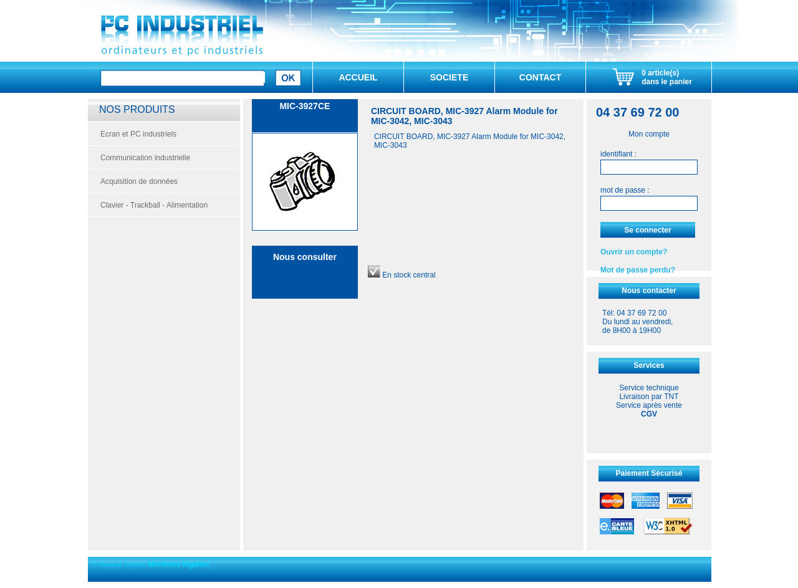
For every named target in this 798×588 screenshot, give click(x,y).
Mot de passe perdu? (637, 270)
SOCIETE (449, 77)
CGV (649, 414)
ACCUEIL (358, 77)
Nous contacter (649, 290)
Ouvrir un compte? (633, 252)
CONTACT (540, 77)
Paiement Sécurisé (649, 473)
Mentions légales (178, 564)
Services (648, 365)
